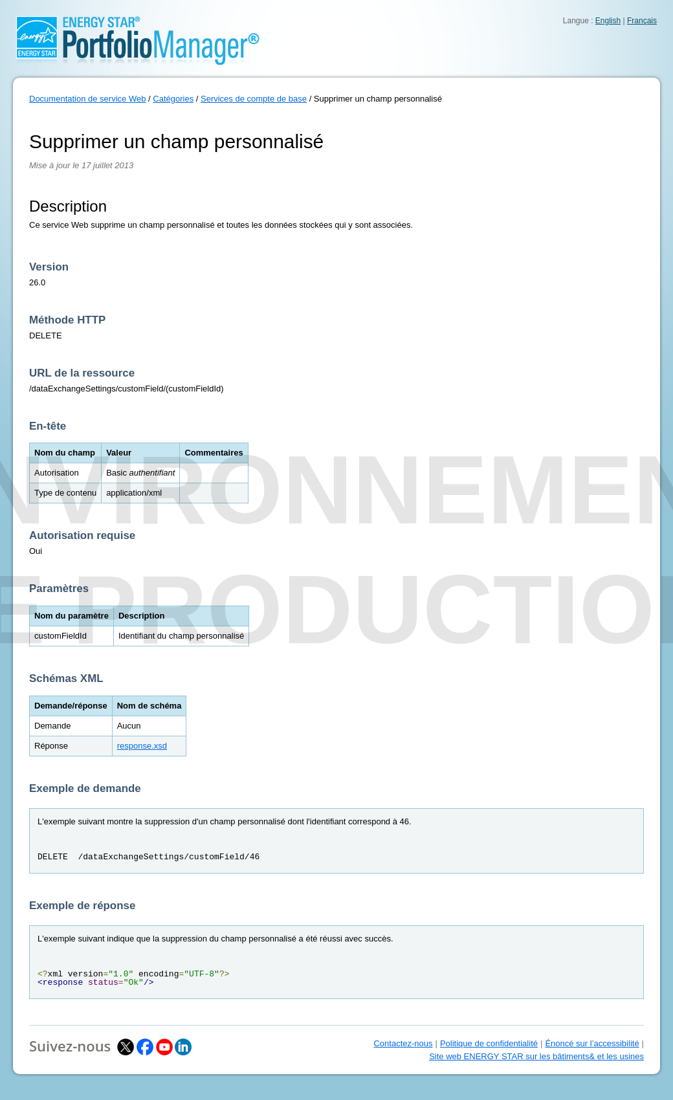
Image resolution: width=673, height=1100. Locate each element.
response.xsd (142, 746)
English (608, 20)
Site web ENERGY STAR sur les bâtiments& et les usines (536, 1056)
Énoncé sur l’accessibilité (592, 1043)
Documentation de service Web (87, 99)
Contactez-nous (402, 1043)
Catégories (173, 99)
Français (642, 20)
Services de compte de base (254, 99)
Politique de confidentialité (489, 1043)
